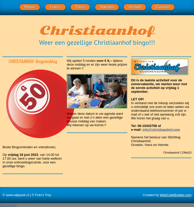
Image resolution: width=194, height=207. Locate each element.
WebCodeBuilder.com (176, 195)
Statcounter (8, 205)
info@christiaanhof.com (161, 129)
